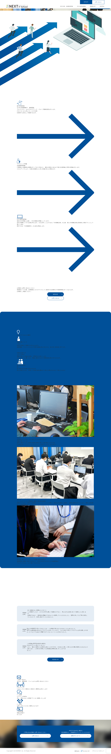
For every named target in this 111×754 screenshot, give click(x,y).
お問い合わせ (98, 2)
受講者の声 (93, 6)
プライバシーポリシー (98, 751)
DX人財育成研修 (81, 6)
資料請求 (86, 1)
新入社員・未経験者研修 (66, 6)
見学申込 (102, 6)
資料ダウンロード (75, 735)
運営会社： (82, 751)
